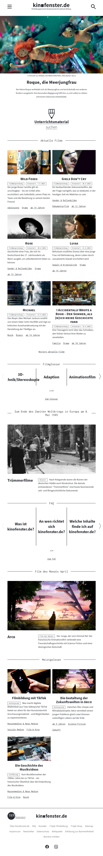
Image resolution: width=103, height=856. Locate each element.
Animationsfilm (82, 377)
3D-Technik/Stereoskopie (20, 377)
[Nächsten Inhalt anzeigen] (100, 377)
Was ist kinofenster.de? (20, 526)
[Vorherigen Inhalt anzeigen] (3, 377)
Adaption (51, 377)
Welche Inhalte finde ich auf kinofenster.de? (82, 526)
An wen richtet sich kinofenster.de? (51, 526)
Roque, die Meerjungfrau (51, 82)
